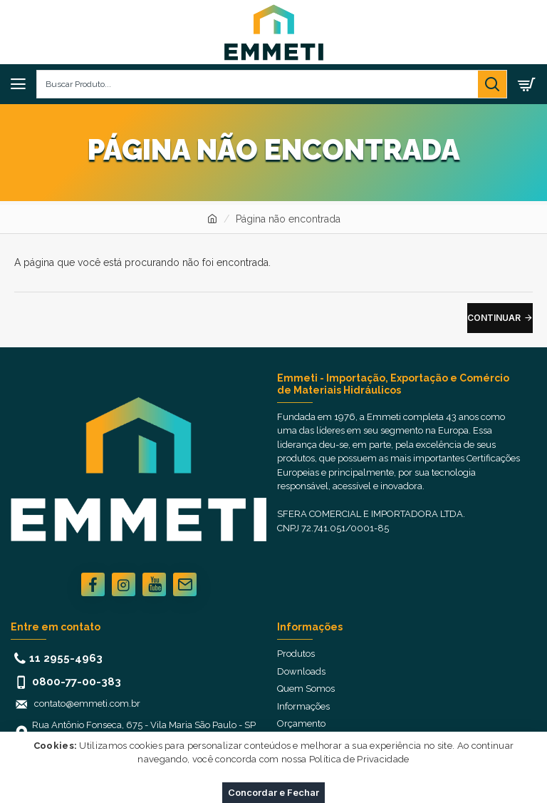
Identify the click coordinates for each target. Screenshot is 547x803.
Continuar (494, 317)
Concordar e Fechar (273, 792)
